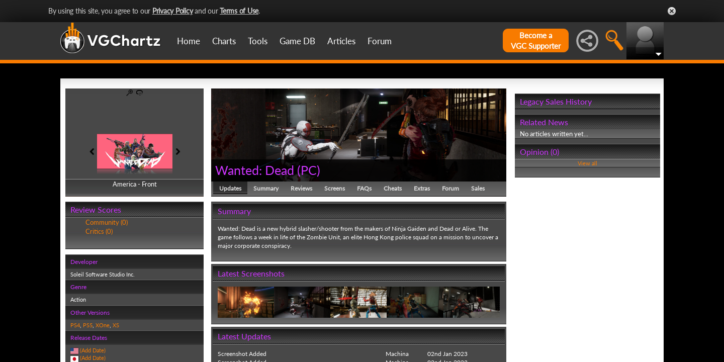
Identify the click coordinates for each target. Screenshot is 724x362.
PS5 (88, 325)
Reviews (301, 188)
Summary (266, 188)
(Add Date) (93, 350)
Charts (224, 41)
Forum (380, 41)
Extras (422, 188)
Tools (257, 41)
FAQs (364, 188)
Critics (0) (99, 231)
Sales (478, 188)
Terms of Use (239, 11)
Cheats (393, 188)
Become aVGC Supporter (536, 40)
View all (587, 163)
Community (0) (106, 222)
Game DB (297, 41)
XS (116, 325)
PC (309, 169)
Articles (341, 41)
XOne (103, 325)
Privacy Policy (172, 11)
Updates (230, 188)
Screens (334, 188)
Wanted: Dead (254, 169)
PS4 (75, 325)
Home (188, 41)
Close (672, 11)
